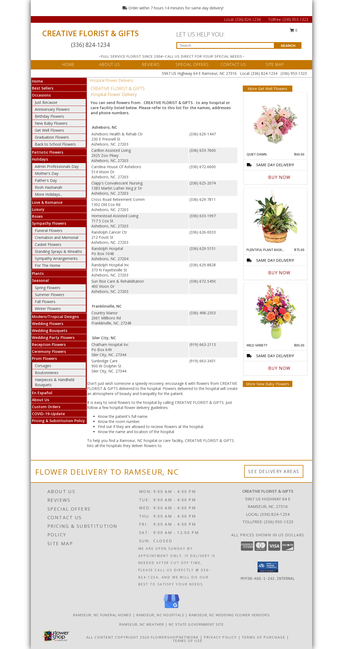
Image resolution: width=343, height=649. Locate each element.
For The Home (47, 265)
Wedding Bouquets (49, 330)
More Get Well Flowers (267, 88)
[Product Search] (225, 45)
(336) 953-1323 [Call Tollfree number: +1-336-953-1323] (295, 19)
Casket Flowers (48, 244)
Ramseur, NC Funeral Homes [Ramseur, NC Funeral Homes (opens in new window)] (102, 615)
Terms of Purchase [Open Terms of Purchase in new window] (263, 637)
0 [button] (294, 30)
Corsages (43, 365)
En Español (42, 392)
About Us (40, 399)
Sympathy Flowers (49, 223)
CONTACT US (233, 64)
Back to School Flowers (55, 144)
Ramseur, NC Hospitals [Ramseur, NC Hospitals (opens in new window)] (160, 615)
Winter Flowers (48, 308)
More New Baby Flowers (267, 383)
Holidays (40, 159)
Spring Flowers (47, 287)
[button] (268, 567)
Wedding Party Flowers (53, 337)
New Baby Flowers (51, 123)
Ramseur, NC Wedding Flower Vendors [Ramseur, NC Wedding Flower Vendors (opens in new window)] (229, 615)
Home (37, 81)
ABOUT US (109, 64)
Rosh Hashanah (48, 187)
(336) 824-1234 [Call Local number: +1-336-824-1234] (248, 19)
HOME (68, 64)
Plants (38, 273)
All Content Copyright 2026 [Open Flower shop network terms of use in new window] (118, 637)
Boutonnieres (46, 372)
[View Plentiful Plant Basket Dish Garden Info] (275, 217)
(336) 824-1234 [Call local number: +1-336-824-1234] (275, 514)
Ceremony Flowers (49, 351)
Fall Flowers (45, 301)
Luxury (38, 209)
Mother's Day (46, 173)
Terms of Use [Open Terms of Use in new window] (188, 640)
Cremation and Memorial (56, 237)
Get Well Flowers (49, 130)
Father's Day (46, 180)
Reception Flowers (49, 344)
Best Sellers (42, 88)
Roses (37, 216)
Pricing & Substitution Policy (58, 420)
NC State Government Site (196, 624)
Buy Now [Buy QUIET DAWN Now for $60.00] (279, 177)
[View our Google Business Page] (171, 608)
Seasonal (40, 280)
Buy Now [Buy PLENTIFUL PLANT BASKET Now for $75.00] (279, 273)
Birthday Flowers (49, 116)
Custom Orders (46, 406)
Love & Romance (47, 202)
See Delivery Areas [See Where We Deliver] (273, 471)
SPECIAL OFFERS (192, 64)
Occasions (41, 95)
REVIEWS (151, 64)
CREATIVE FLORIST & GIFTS (90, 33)
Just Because (46, 102)
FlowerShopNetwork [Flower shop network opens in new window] (175, 637)
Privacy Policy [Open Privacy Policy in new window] (220, 637)
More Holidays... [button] (48, 194)
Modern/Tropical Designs (55, 316)
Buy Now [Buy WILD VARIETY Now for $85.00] (279, 368)
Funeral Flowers (48, 230)
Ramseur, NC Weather (141, 624)
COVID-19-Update (48, 413)
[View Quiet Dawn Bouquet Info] (275, 121)
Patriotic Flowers (47, 152)
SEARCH (288, 46)
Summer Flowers (49, 294)
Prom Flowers (44, 358)
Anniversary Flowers (52, 109)
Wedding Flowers (47, 323)
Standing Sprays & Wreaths (58, 251)
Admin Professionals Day (57, 166)
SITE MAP (275, 64)
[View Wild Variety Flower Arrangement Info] (275, 312)
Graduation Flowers (52, 137)
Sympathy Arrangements (56, 258)
